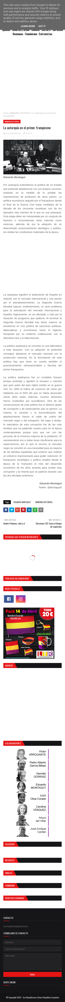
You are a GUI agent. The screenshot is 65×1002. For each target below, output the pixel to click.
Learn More (28, 26)
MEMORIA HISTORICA (20, 113)
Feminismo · (32, 34)
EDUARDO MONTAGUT (22, 502)
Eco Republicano (13, 133)
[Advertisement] (32, 75)
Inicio (5, 113)
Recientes (9, 860)
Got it (42, 26)
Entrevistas (45, 34)
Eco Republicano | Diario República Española (41, 997)
